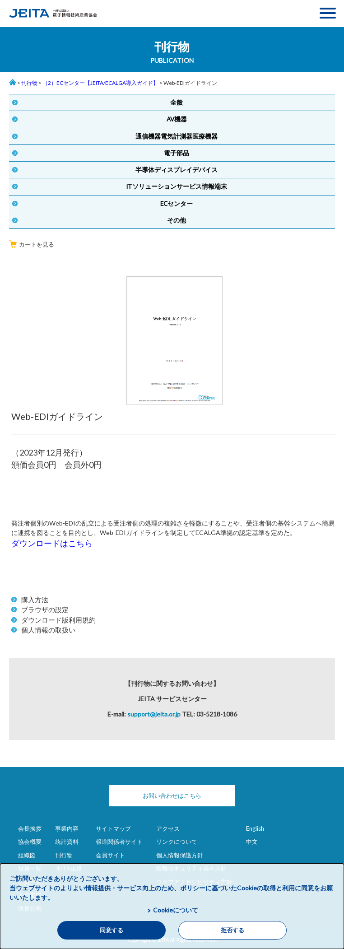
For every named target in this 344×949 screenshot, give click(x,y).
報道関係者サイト (119, 841)
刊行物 (29, 82)
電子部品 (176, 153)
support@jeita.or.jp (154, 714)
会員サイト (110, 855)
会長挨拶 (30, 828)
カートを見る (31, 244)
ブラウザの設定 (45, 609)
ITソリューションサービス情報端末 (176, 186)
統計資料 (67, 841)
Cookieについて (175, 910)
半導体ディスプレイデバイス (176, 169)
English (255, 828)
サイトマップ (113, 828)
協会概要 (30, 841)
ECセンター (176, 203)
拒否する (232, 930)
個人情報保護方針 (179, 855)
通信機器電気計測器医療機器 (176, 136)
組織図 (27, 855)
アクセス (168, 828)
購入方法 (34, 599)
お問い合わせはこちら (172, 795)
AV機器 (177, 119)
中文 (252, 841)
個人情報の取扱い (48, 630)
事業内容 (67, 828)
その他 (176, 220)
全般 (176, 102)
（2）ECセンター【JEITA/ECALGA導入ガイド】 (100, 82)
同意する (111, 930)
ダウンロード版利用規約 (58, 620)
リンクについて (176, 841)
